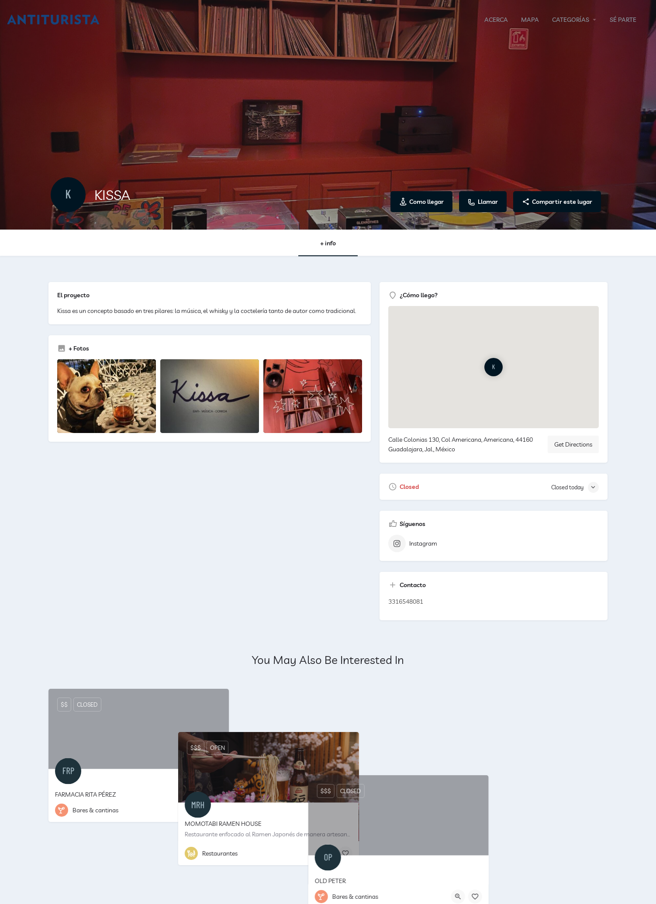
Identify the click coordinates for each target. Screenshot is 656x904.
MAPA (530, 20)
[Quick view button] (198, 810)
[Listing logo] (68, 194)
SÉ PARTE (623, 20)
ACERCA (496, 20)
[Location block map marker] (494, 367)
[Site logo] (54, 19)
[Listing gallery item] (106, 396)
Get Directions (573, 444)
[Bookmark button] (215, 810)
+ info (328, 243)
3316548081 (405, 601)
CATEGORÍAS (570, 20)
